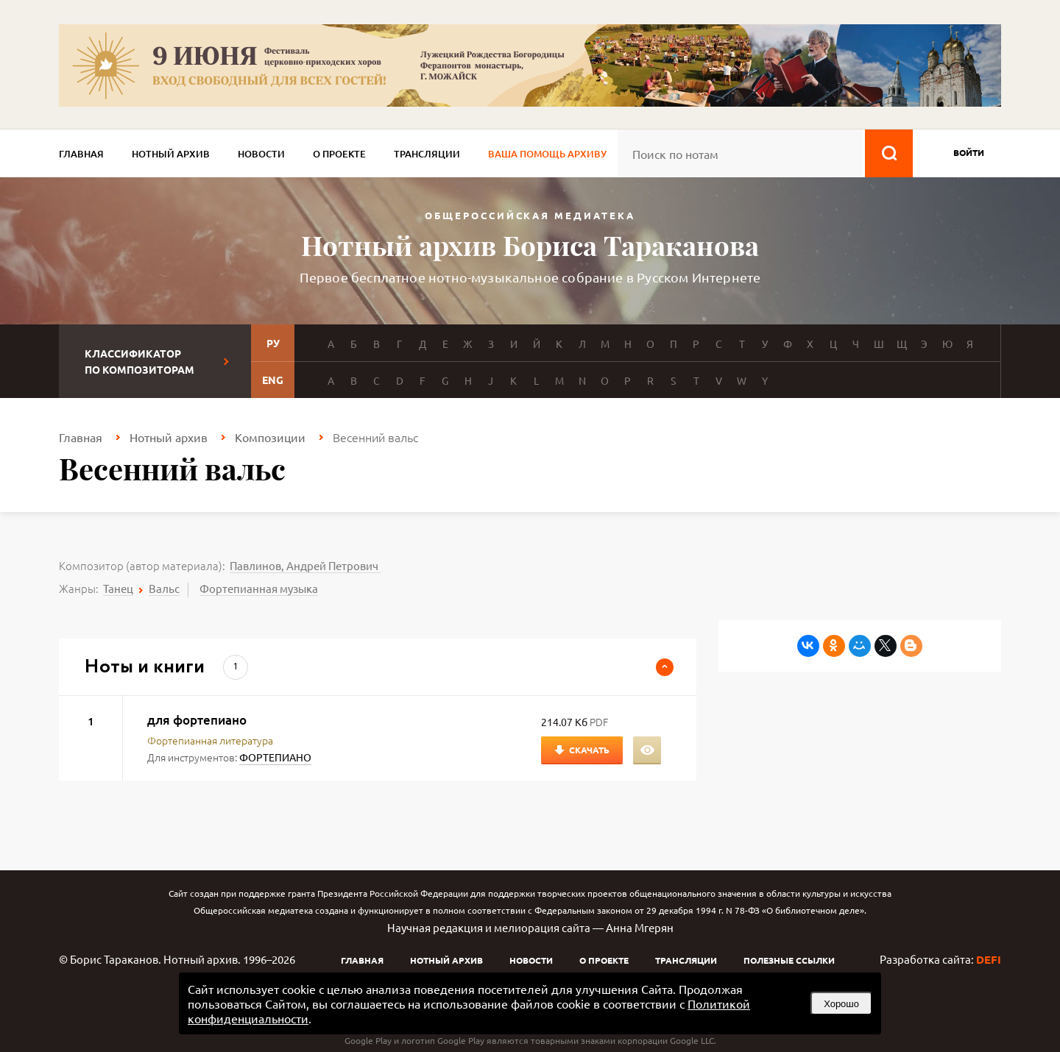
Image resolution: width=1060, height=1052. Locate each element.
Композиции (270, 437)
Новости (261, 153)
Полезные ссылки (789, 960)
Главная (81, 153)
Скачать (589, 750)
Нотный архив (171, 153)
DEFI (988, 959)
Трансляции (427, 153)
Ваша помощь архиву (547, 153)
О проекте (339, 153)
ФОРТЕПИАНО (275, 757)
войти (968, 152)
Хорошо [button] (841, 1003)
